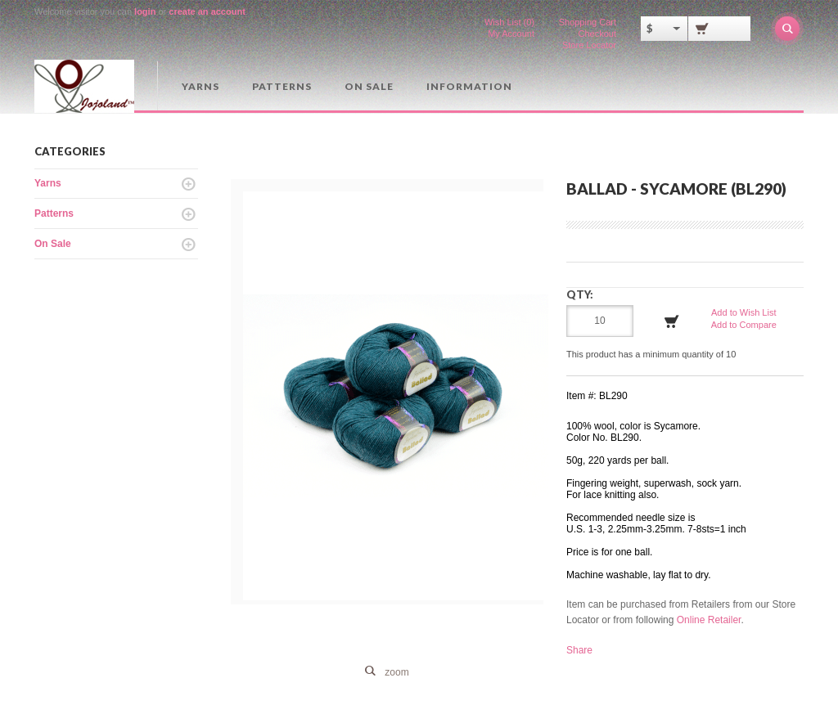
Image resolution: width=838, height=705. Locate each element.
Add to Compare (744, 325)
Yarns (200, 86)
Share (579, 650)
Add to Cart (672, 321)
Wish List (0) (509, 22)
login (144, 11)
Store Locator (589, 45)
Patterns (282, 86)
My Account (511, 33)
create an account (207, 11)
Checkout (597, 33)
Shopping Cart (587, 22)
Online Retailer (709, 620)
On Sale (369, 86)
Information (469, 86)
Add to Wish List (743, 312)
